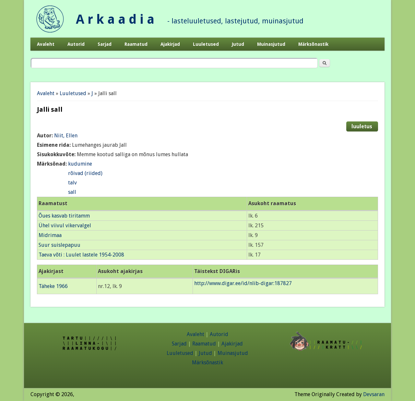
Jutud (238, 44)
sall (72, 192)
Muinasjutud (271, 44)
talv (72, 183)
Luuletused (206, 44)
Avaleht (45, 44)
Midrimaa (50, 235)
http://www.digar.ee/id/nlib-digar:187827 (243, 283)
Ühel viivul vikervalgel (65, 225)
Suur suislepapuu (59, 245)
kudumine (80, 164)
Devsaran (374, 394)
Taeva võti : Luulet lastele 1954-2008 (81, 255)
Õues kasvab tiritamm (64, 216)
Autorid (76, 44)
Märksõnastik (313, 44)
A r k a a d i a (115, 19)
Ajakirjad (170, 44)
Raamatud (136, 44)
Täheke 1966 (53, 286)
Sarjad (105, 44)
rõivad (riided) (85, 173)
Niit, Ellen (65, 135)
